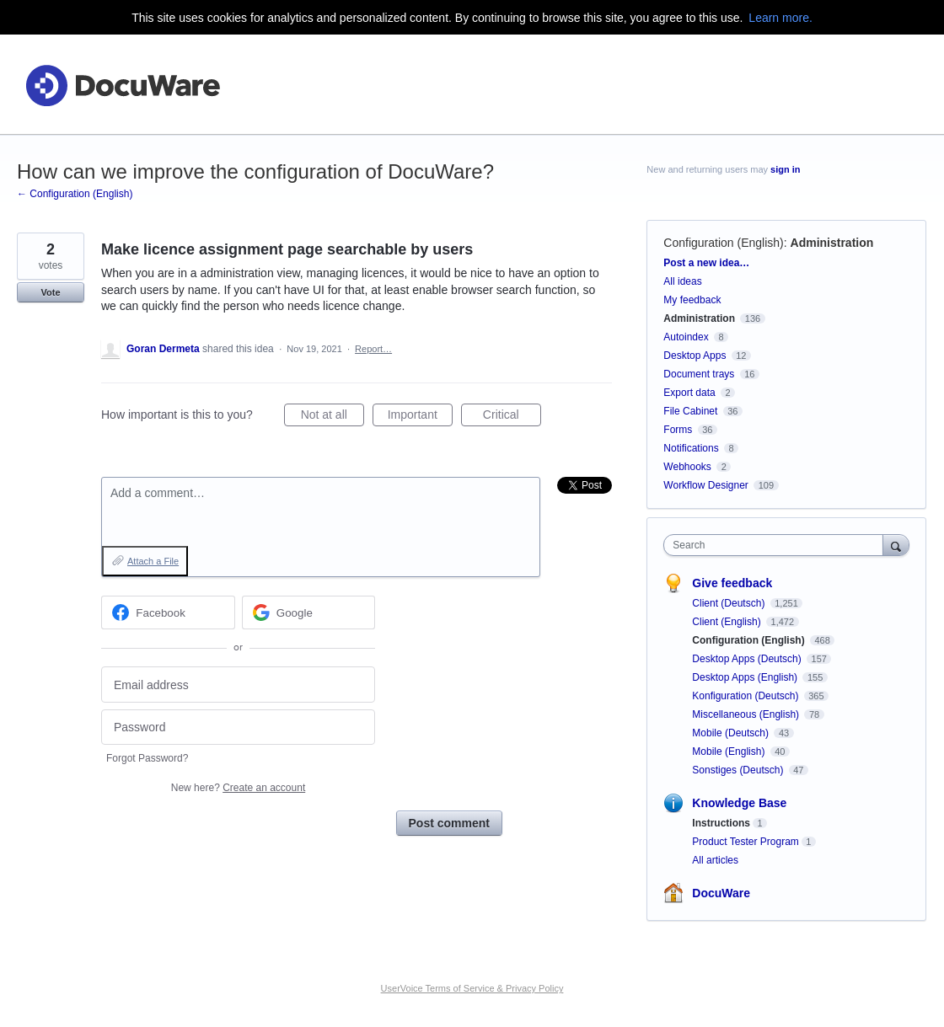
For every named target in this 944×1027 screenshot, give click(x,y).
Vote (50, 292)
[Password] (238, 727)
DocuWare (721, 893)
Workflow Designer (705, 485)
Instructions (721, 823)
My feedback (692, 300)
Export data (689, 392)
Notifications (690, 448)
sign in (785, 169)
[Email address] (238, 684)
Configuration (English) (723, 242)
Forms (677, 430)
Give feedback (732, 583)
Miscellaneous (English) (747, 714)
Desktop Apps (694, 355)
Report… (373, 349)
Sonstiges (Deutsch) (739, 770)
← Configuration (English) (74, 194)
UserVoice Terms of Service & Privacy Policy (472, 988)
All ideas (682, 281)
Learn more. (780, 17)
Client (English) (728, 622)
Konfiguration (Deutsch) (746, 696)
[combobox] (777, 545)
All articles (715, 860)
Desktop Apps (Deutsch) (748, 659)
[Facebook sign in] (168, 612)
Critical (512, 417)
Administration (832, 242)
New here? (238, 788)
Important (420, 417)
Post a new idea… (706, 263)
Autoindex (685, 337)
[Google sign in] (309, 612)
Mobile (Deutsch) (731, 733)
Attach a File (153, 561)
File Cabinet (690, 411)
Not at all (332, 417)
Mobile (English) (729, 751)
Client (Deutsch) (729, 603)
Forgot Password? (147, 758)
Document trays (698, 374)
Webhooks (687, 467)
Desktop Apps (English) (746, 677)
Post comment (449, 823)
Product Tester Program (745, 842)
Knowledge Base (739, 803)
